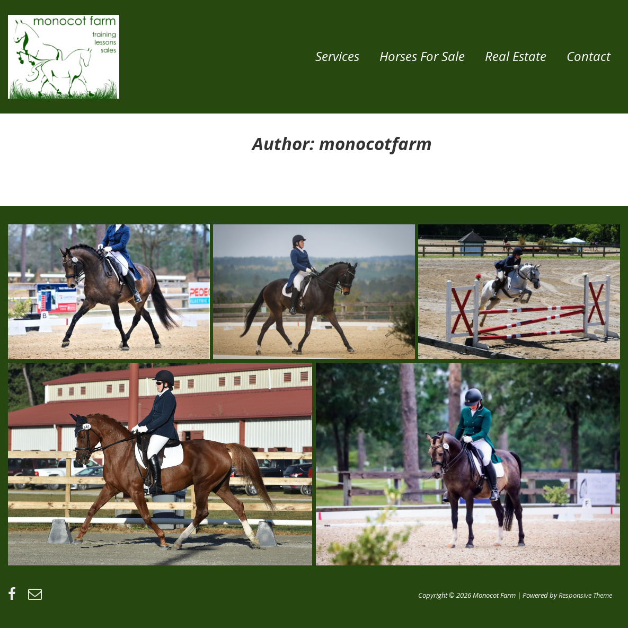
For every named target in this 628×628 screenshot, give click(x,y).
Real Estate (515, 56)
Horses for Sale (422, 56)
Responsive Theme (585, 595)
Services (337, 56)
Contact (589, 56)
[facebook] (14, 597)
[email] (36, 597)
